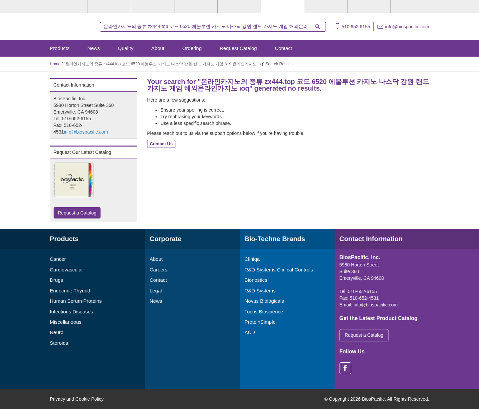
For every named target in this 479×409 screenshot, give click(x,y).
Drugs (56, 280)
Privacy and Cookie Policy (77, 399)
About (157, 48)
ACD (250, 332)
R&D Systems (260, 290)
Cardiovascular (66, 269)
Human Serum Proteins (76, 301)
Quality (125, 48)
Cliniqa (252, 259)
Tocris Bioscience (264, 311)
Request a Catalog (77, 212)
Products (60, 48)
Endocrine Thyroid (70, 290)
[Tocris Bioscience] (195, 6)
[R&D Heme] (412, 6)
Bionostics (256, 280)
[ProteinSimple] (239, 6)
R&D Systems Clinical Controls (279, 269)
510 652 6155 (356, 26)
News (94, 48)
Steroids (59, 343)
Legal (156, 290)
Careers (158, 269)
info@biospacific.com (407, 26)
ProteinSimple (260, 322)
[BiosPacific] (282, 6)
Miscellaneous (66, 322)
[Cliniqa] (325, 6)
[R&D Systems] (109, 6)
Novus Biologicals (264, 301)
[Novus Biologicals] (152, 6)
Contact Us (161, 143)
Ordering (192, 48)
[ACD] (369, 6)
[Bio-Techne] (66, 6)
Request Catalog (238, 48)
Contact (283, 48)
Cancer (58, 259)
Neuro (57, 332)
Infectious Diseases (71, 311)
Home (55, 64)
